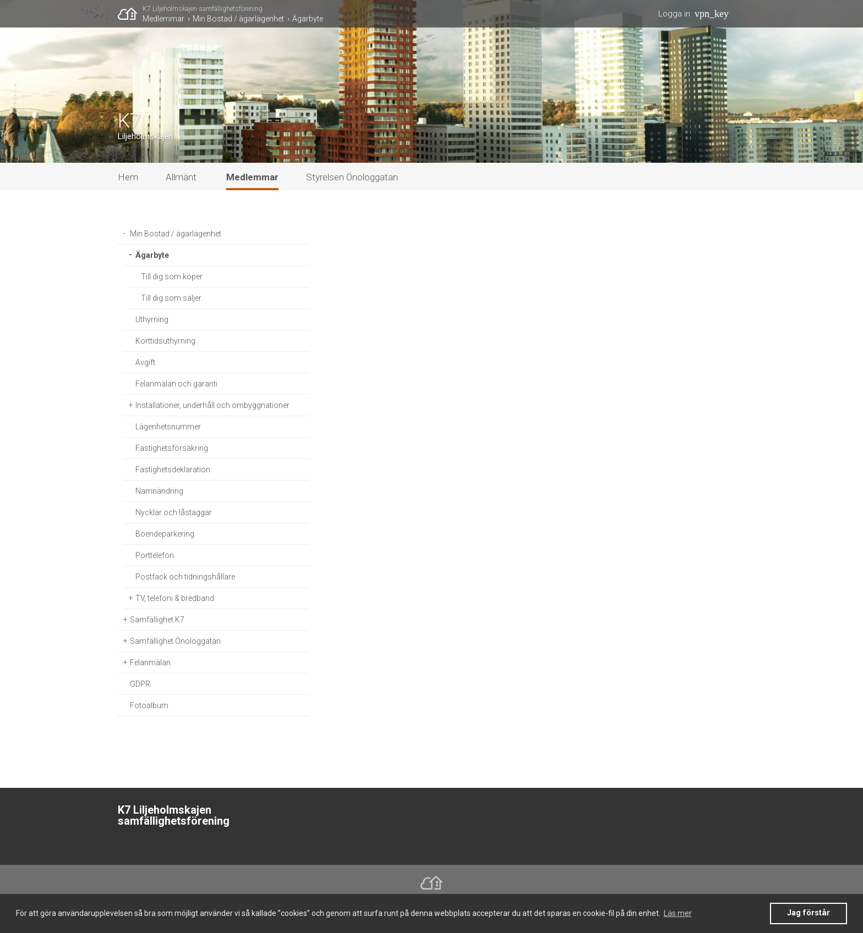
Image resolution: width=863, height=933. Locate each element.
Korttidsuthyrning (165, 340)
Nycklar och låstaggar (173, 512)
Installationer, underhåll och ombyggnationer (212, 405)
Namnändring (159, 491)
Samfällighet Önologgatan (175, 641)
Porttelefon (154, 555)
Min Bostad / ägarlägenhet (238, 18)
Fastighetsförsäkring (171, 448)
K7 (129, 121)
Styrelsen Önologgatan (352, 177)
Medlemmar (163, 18)
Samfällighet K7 (157, 619)
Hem (128, 177)
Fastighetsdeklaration (172, 469)
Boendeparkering (164, 533)
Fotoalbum (149, 705)
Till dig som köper (172, 276)
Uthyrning (151, 319)
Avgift (145, 362)
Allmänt (181, 177)
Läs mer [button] (678, 913)
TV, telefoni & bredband (174, 598)
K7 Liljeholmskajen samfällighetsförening (203, 9)
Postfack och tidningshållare (185, 576)
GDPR (140, 684)
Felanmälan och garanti (176, 383)
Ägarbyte (307, 18)
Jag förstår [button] (808, 913)
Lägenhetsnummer (168, 426)
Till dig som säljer (171, 298)
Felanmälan (150, 662)
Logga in (674, 14)
